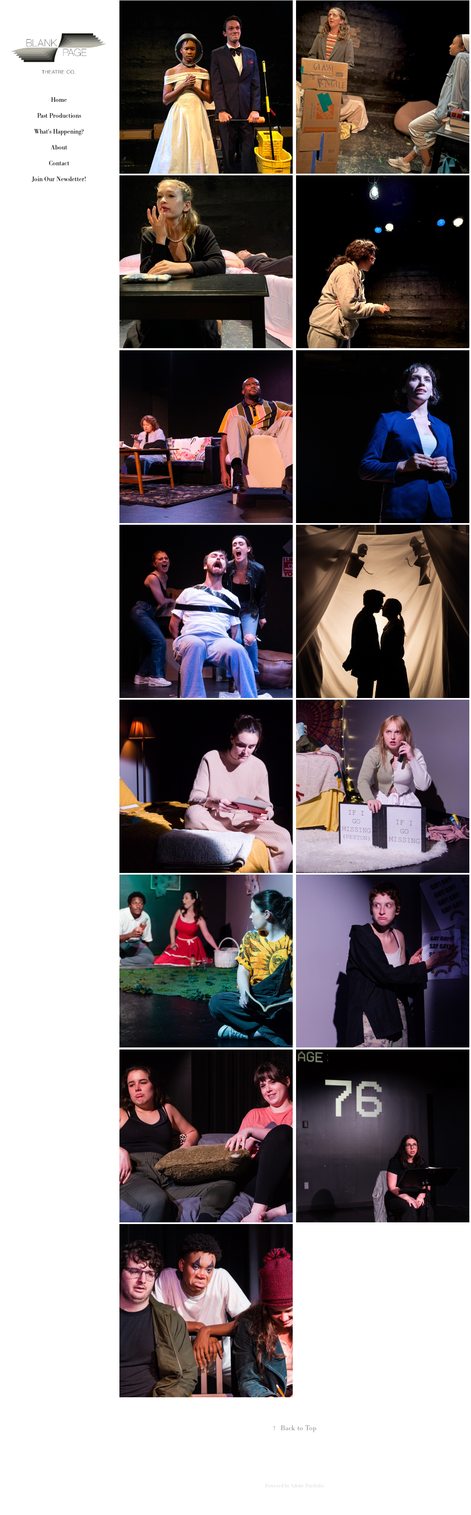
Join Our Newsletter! (59, 179)
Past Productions (59, 115)
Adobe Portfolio (307, 1485)
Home (59, 100)
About (59, 147)
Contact (59, 163)
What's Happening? (59, 131)
